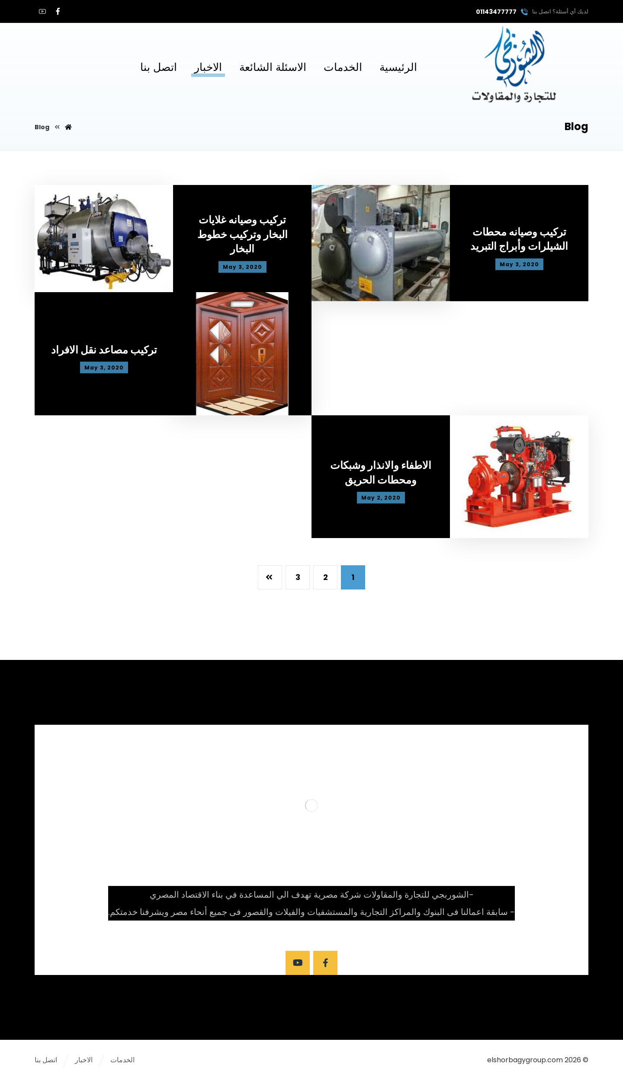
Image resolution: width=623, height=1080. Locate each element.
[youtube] (42, 11)
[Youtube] (298, 963)
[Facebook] (58, 11)
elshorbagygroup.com (525, 1060)
